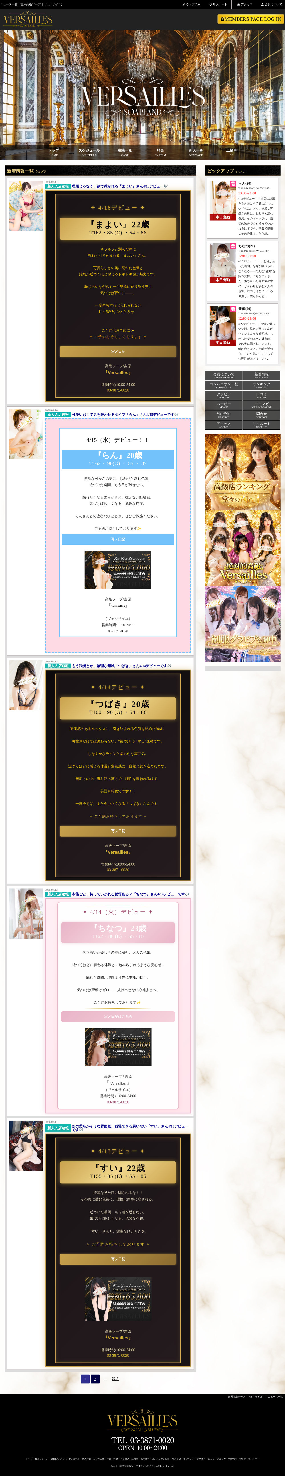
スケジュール (89, 152)
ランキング (188, 1458)
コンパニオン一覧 (102, 1458)
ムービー (145, 1458)
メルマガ (221, 1458)
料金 (160, 152)
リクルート (218, 4)
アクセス (245, 4)
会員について (271, 4)
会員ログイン (41, 1458)
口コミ (211, 1458)
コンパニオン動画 (161, 1458)
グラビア (201, 1458)
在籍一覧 (125, 152)
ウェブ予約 (191, 4)
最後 (115, 1379)
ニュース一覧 (275, 1396)
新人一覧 (196, 152)
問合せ (242, 1458)
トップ (53, 152)
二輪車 (231, 152)
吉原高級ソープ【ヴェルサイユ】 (246, 1396)
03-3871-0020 (118, 390)
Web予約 (232, 1458)
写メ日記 (176, 1458)
